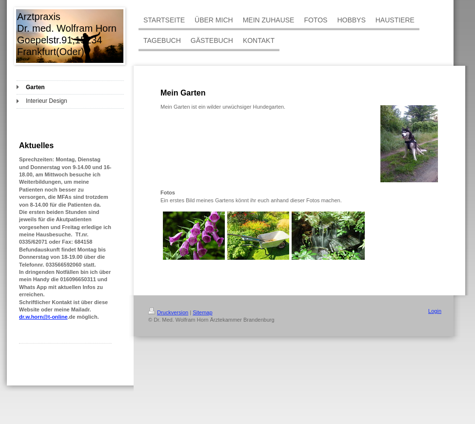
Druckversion (168, 312)
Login (434, 311)
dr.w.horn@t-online (43, 317)
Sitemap (202, 312)
